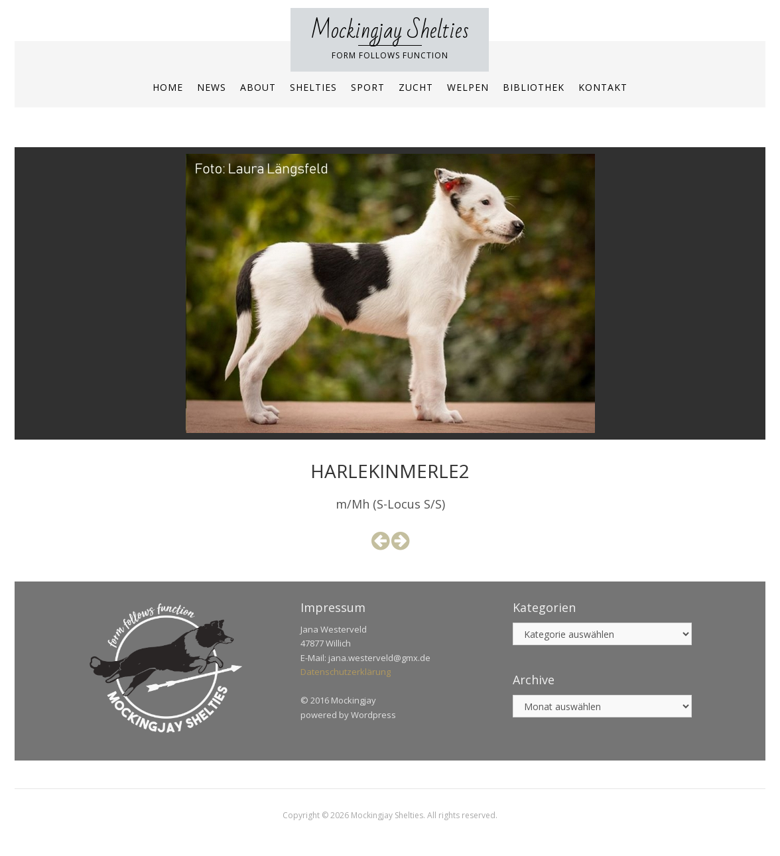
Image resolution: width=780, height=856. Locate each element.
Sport (368, 87)
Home (168, 87)
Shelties (313, 87)
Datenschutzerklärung (345, 672)
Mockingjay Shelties (389, 31)
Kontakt (602, 87)
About (258, 87)
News (211, 87)
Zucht (416, 87)
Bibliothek (533, 87)
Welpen (468, 87)
